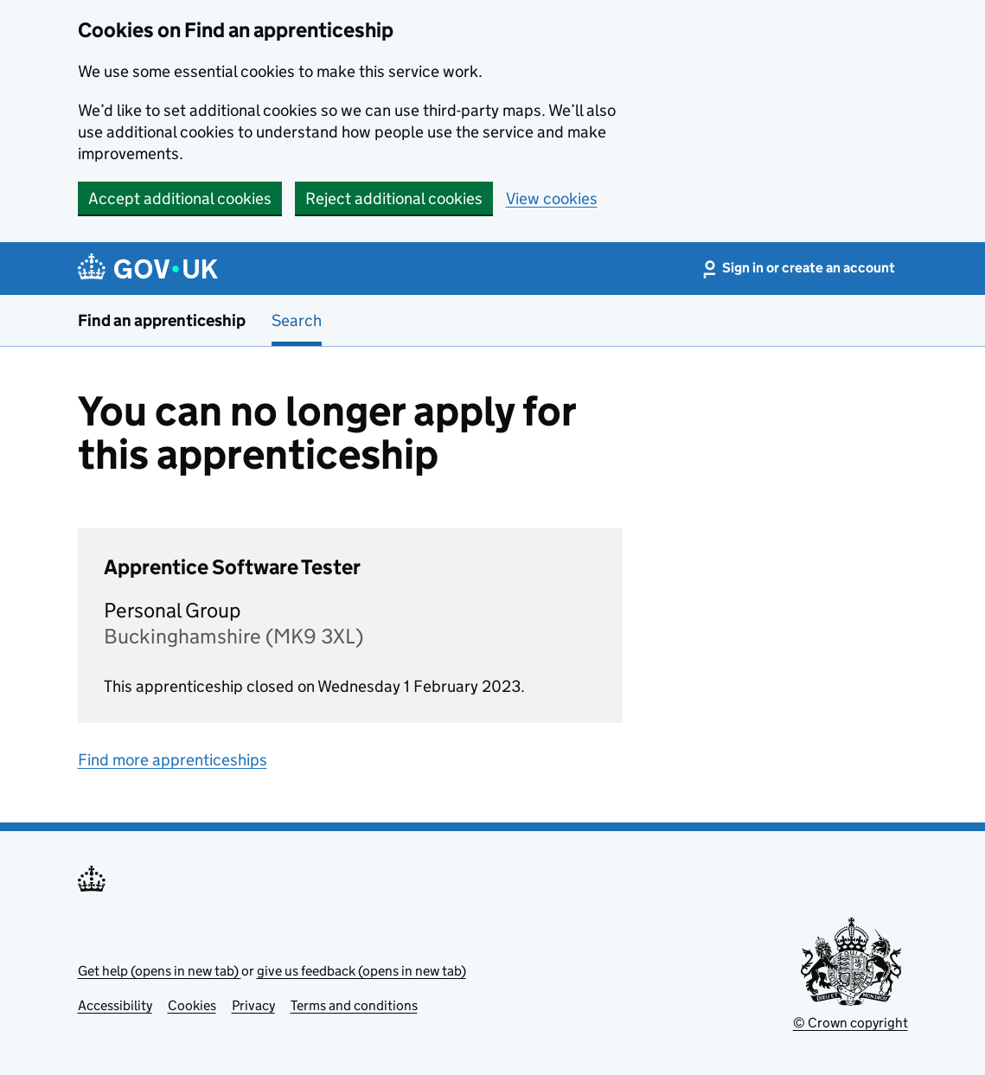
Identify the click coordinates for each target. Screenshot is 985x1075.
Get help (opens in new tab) (159, 971)
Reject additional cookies (394, 198)
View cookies (552, 198)
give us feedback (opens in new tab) (361, 971)
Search (297, 320)
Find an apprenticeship (162, 320)
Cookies (192, 1005)
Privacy (253, 1005)
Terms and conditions (354, 1005)
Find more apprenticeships (172, 760)
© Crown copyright (850, 1022)
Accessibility (115, 1005)
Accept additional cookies (180, 198)
